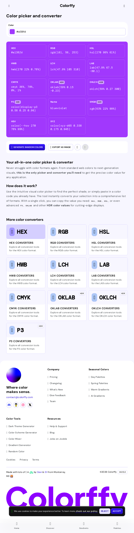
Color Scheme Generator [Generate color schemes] (21, 432)
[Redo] (85, 147)
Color (11, 25)
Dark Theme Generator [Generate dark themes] (20, 426)
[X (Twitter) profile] (30, 405)
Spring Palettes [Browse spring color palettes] (98, 383)
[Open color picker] (12, 31)
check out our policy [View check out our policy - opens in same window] (87, 511)
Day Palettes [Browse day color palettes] (97, 377)
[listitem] (27, 51)
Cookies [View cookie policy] (11, 459)
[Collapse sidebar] (9, 6)
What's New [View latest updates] (55, 389)
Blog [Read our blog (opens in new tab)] (50, 432)
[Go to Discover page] (50, 526)
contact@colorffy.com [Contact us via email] (19, 397)
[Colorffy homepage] (67, 6)
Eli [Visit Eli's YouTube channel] (46, 472)
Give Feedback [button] (56, 395)
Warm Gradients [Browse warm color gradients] (99, 389)
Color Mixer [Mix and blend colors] (13, 439)
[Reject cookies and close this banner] (104, 511)
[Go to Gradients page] (83, 526)
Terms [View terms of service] (35, 459)
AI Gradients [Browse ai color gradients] (97, 396)
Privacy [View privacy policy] (24, 459)
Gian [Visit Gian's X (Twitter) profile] (40, 472)
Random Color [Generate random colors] (15, 451)
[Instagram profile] (23, 405)
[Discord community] (9, 405)
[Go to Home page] (17, 526)
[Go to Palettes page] (117, 526)
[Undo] (78, 147)
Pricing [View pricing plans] (52, 377)
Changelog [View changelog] (54, 383)
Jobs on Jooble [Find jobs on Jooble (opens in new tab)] (57, 439)
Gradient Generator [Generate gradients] (18, 445)
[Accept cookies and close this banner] (117, 511)
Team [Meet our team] (51, 401)
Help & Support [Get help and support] (57, 426)
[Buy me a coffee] (16, 405)
